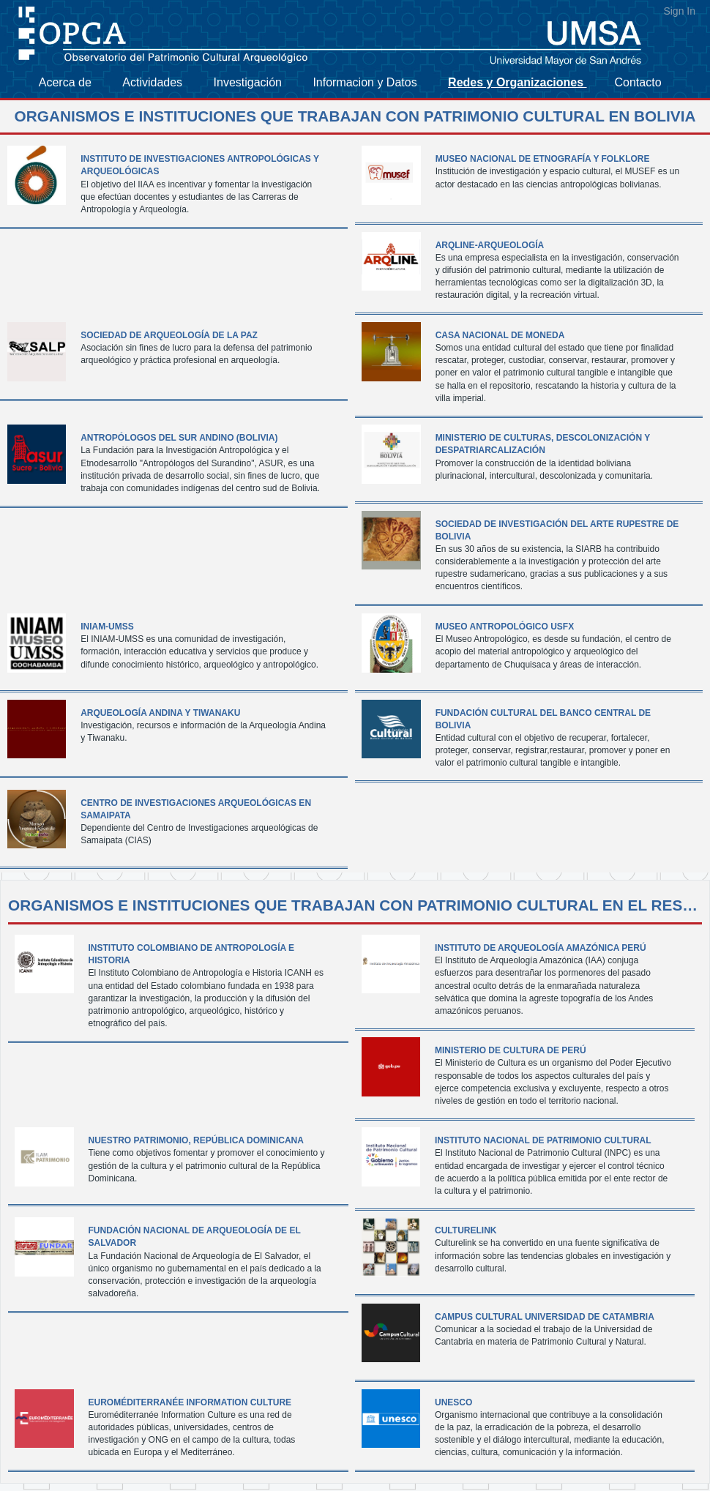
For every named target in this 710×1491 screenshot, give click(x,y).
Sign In (679, 11)
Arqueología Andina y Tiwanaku (160, 713)
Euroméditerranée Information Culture (190, 1402)
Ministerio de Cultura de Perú (510, 1050)
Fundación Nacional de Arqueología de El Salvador (195, 1236)
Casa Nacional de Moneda (500, 335)
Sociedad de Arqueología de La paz (169, 335)
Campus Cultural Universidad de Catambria (544, 1317)
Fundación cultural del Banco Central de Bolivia (543, 719)
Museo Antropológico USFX (505, 626)
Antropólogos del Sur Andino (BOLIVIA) (179, 438)
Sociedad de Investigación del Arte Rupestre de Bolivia (557, 530)
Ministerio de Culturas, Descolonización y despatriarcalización (543, 444)
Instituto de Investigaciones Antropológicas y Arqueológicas (200, 165)
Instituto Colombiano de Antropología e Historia (192, 954)
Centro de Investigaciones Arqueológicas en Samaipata (196, 809)
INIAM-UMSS (107, 626)
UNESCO (453, 1402)
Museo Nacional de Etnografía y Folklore (543, 159)
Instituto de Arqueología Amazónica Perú (540, 948)
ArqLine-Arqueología (490, 245)
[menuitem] (73, 83)
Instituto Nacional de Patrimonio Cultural (543, 1140)
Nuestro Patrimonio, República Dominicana (196, 1140)
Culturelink (465, 1230)
